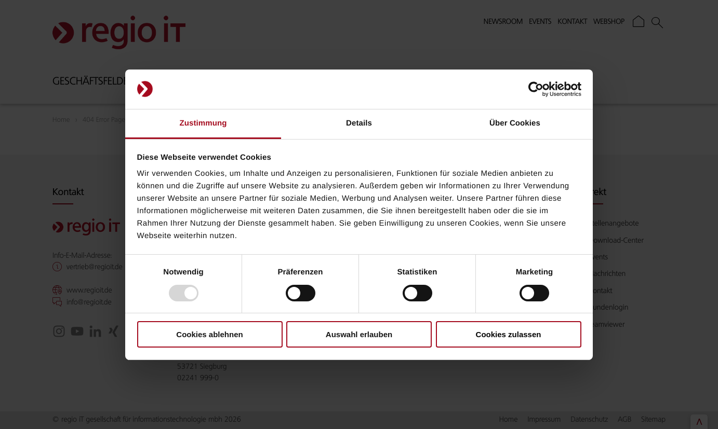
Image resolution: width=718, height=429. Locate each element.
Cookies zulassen (508, 334)
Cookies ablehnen (209, 334)
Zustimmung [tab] (203, 123)
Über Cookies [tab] (514, 123)
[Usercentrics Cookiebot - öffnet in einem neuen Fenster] (535, 89)
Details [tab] (359, 123)
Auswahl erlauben (359, 334)
